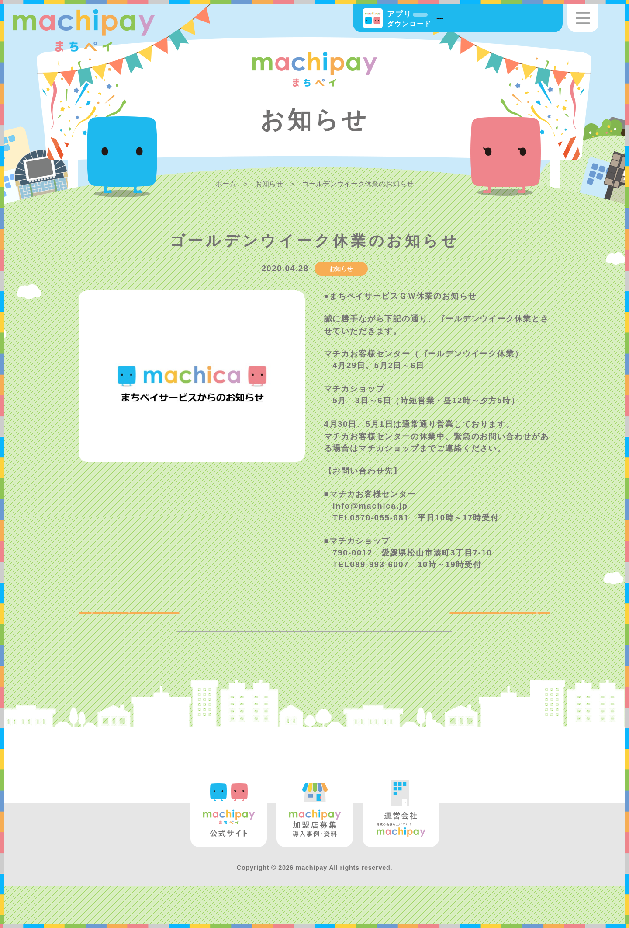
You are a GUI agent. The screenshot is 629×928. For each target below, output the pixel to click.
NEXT (520, 620)
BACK (109, 620)
